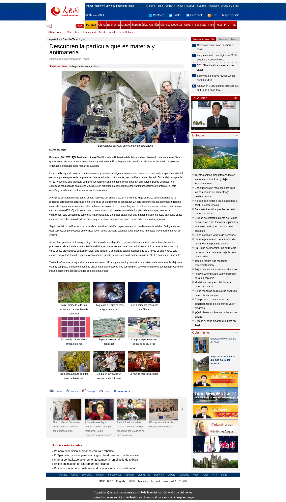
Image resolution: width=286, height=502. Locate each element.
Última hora (54, 32)
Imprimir (55, 391)
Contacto (156, 15)
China (102, 24)
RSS (212, 15)
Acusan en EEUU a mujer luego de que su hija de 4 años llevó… (218, 88)
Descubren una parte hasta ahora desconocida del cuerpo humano (95, 468)
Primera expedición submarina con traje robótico (84, 451)
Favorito (72, 391)
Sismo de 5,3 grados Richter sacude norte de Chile (216, 78)
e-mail (104, 391)
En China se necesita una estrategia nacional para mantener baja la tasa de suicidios (215, 252)
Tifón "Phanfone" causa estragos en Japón (216, 67)
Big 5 (160, 5)
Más (236, 98)
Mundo (125, 24)
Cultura (188, 24)
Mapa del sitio (230, 15)
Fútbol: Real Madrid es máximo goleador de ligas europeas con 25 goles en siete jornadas (130, 429)
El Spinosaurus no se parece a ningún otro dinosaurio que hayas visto (97, 455)
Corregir (88, 391)
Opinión (154, 24)
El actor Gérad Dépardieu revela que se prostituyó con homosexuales (66, 426)
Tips (233, 24)
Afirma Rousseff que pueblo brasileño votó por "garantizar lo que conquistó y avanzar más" (98, 429)
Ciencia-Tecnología (74, 39)
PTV (226, 24)
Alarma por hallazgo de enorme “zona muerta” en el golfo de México (96, 459)
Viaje (211, 24)
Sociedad (200, 24)
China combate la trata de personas (215, 234)
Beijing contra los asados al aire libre (216, 269)
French (179, 5)
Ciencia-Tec (144, 474)
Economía (113, 24)
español (53, 39)
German (235, 5)
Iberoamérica (139, 24)
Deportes (177, 24)
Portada (91, 24)
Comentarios (122, 391)
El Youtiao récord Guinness (144, 374)
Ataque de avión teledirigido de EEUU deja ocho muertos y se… (217, 57)
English (169, 5)
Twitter (175, 15)
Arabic (224, 5)
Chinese (150, 5)
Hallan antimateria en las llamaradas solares (81, 463)
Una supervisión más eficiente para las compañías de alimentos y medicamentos (215, 192)
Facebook (194, 15)
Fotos (218, 24)
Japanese (213, 5)
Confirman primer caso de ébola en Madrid (215, 47)
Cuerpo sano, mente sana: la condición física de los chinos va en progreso (215, 303)
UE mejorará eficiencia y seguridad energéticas (162, 424)
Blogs (224, 474)
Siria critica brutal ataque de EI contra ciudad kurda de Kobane (100, 32)
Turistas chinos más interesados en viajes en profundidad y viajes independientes (215, 179)
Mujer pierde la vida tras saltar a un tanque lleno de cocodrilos (74, 309)
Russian (190, 5)
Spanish (201, 5)
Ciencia (165, 24)
